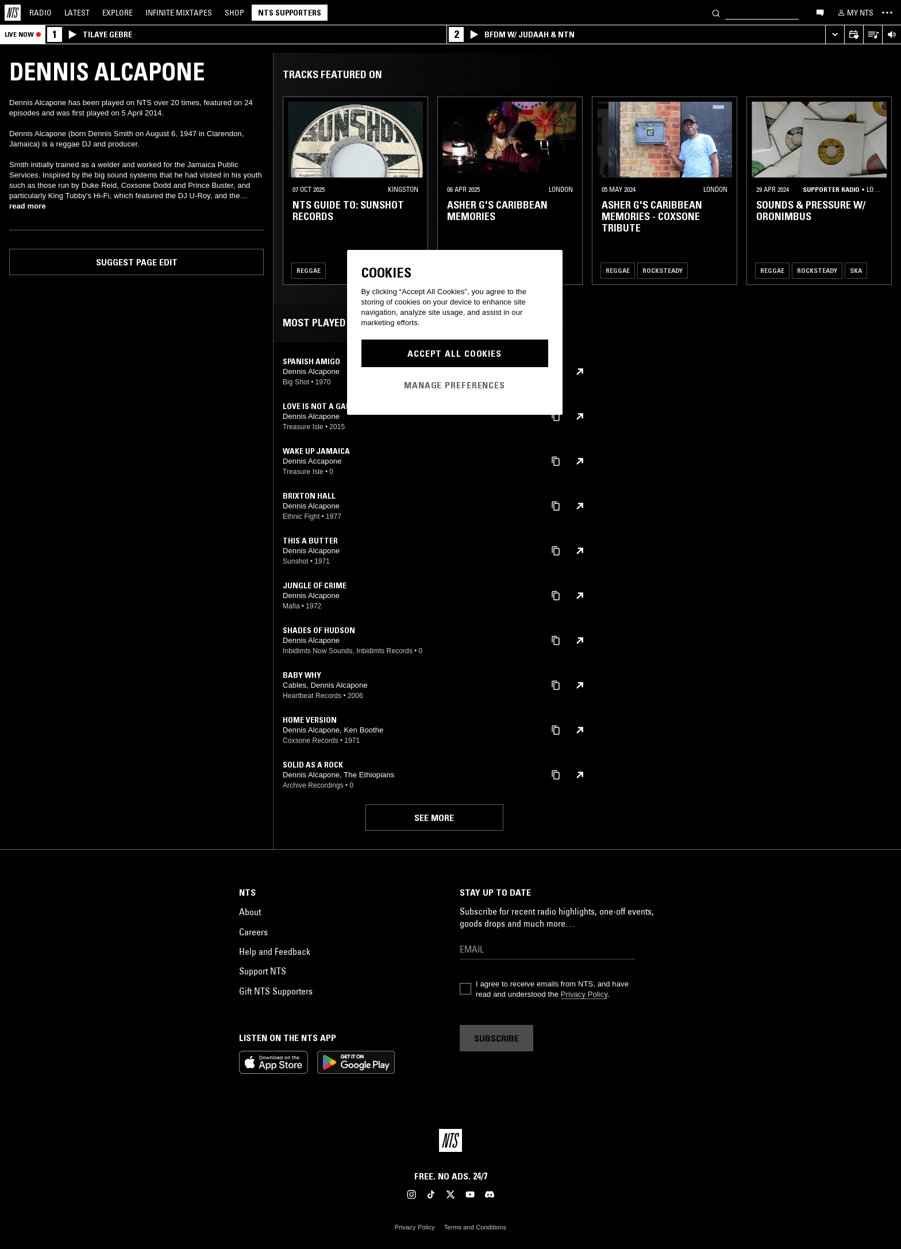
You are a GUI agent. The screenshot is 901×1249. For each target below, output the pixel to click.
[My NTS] (854, 12)
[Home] (13, 13)
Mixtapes (178, 12)
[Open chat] (820, 12)
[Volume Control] (891, 34)
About (250, 912)
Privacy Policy (584, 994)
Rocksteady (662, 270)
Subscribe (496, 1038)
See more (434, 817)
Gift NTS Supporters (276, 991)
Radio (40, 12)
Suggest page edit (137, 262)
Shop (234, 12)
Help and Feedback (274, 951)
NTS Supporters (289, 12)
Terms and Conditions (475, 1227)
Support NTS (262, 971)
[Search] (716, 12)
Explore (117, 12)
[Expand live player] (834, 34)
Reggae (309, 270)
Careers (253, 932)
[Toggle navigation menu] (887, 13)
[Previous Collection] (879, 191)
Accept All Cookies (454, 353)
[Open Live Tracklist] (872, 34)
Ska (856, 270)
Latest (77, 12)
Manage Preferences (454, 385)
